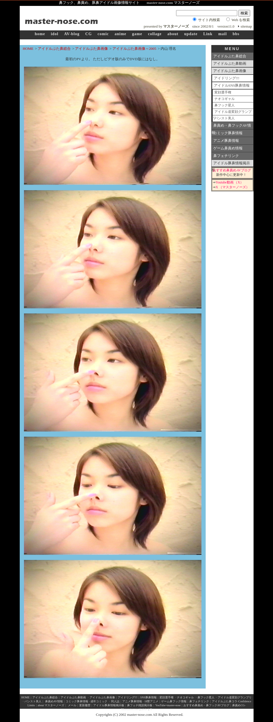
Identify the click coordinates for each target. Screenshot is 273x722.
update (190, 34)
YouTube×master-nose (168, 705)
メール (72, 705)
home (40, 34)
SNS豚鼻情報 (148, 697)
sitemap (246, 26)
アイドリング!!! (226, 78)
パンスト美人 (224, 118)
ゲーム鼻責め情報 (228, 148)
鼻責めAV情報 (54, 701)
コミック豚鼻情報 (228, 133)
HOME (28, 48)
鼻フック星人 (224, 105)
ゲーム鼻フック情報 (174, 701)
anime (120, 34)
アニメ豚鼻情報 (226, 140)
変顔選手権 (222, 92)
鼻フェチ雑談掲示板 (139, 705)
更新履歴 (84, 705)
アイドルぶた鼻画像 (91, 48)
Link (207, 34)
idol (54, 34)
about (172, 34)
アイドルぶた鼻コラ (224, 701)
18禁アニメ (151, 701)
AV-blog (72, 34)
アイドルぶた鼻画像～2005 (134, 48)
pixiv (144, 709)
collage (154, 34)
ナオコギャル (224, 99)
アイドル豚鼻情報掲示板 (231, 164)
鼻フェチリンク (226, 156)
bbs (236, 34)
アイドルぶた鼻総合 (54, 48)
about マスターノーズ (51, 705)
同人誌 (115, 701)
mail (222, 34)
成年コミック (98, 701)
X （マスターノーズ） (232, 187)
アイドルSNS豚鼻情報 (232, 85)
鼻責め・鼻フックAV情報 (231, 126)
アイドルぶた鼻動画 (229, 63)
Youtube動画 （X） (229, 182)
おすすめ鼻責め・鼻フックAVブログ (206, 705)
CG (88, 34)
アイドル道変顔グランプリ (232, 112)
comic (103, 34)
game (137, 34)
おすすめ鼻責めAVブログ (232, 170)
